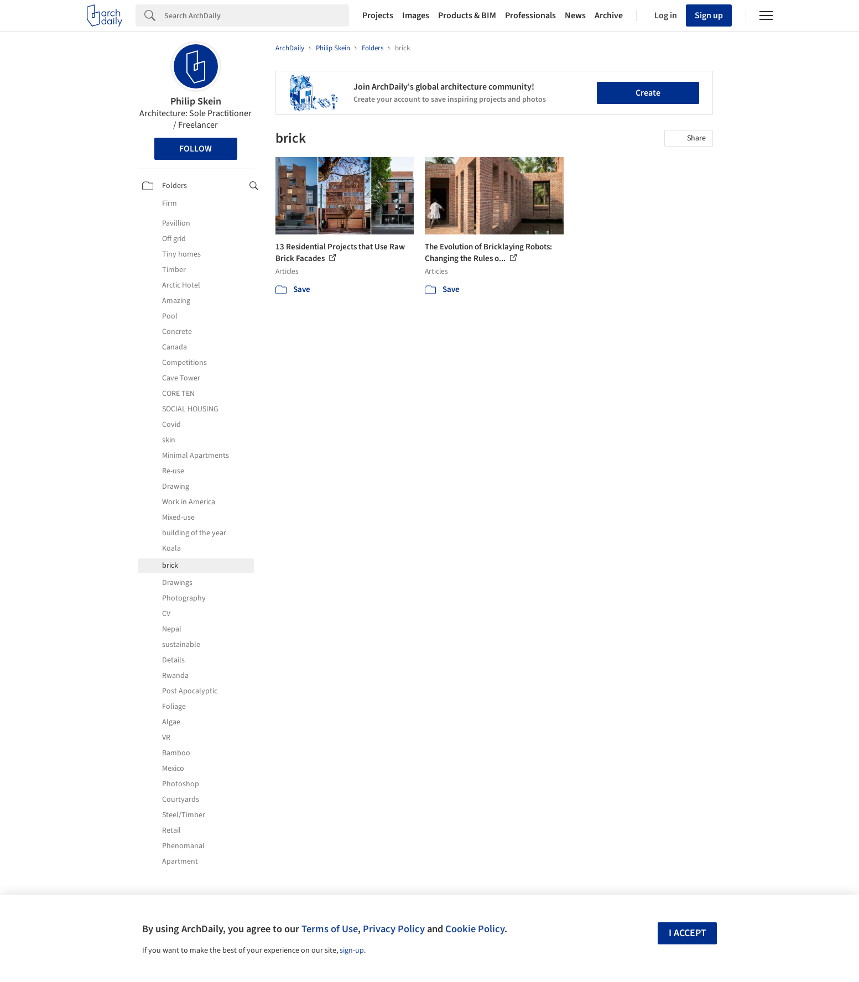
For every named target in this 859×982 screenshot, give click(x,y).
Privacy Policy (394, 929)
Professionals (530, 15)
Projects (377, 15)
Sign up (709, 15)
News (575, 15)
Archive (609, 15)
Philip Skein (195, 101)
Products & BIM (467, 15)
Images (415, 15)
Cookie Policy (474, 929)
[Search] (256, 15)
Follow (195, 149)
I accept (687, 933)
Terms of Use (329, 929)
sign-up (352, 950)
